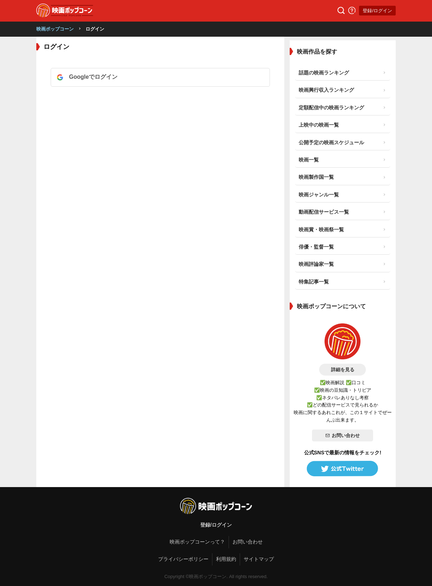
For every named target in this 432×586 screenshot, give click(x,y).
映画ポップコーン (55, 29)
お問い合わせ (342, 435)
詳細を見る (342, 369)
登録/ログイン (377, 10)
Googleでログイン (93, 77)
